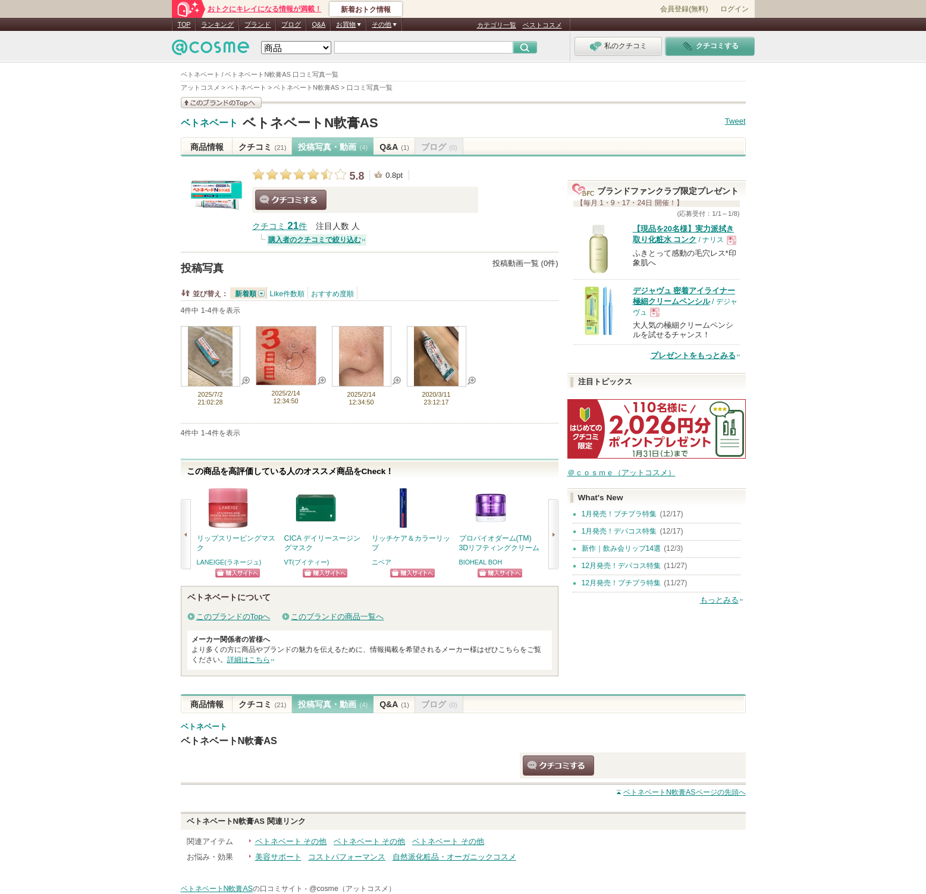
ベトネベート (209, 123)
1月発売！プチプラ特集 (619, 514)
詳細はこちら (248, 659)
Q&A (318, 24)
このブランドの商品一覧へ (337, 616)
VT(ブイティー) (306, 562)
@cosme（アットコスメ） (352, 888)
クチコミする (291, 200)
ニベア (381, 562)
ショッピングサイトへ (237, 573)
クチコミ (262, 147)
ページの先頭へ (684, 792)
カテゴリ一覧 (496, 25)
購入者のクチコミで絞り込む (314, 240)
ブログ (291, 24)
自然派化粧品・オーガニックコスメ (454, 856)
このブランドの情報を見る (221, 102)
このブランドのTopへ (233, 616)
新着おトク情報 (366, 9)
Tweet (735, 121)
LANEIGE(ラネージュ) (229, 562)
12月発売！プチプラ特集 (621, 583)
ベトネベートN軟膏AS (310, 122)
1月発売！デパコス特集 (619, 531)
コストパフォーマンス (346, 856)
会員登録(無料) (684, 9)
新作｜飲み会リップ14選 (621, 548)
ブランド (257, 24)
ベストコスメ (542, 25)
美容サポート (278, 856)
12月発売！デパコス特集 (621, 566)
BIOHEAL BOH (481, 562)
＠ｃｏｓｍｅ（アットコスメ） (621, 472)
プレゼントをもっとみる (693, 355)
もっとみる (719, 599)
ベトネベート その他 (291, 841)
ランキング (217, 24)
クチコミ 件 (279, 226)
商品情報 (207, 147)
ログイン (734, 9)
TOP (184, 24)
